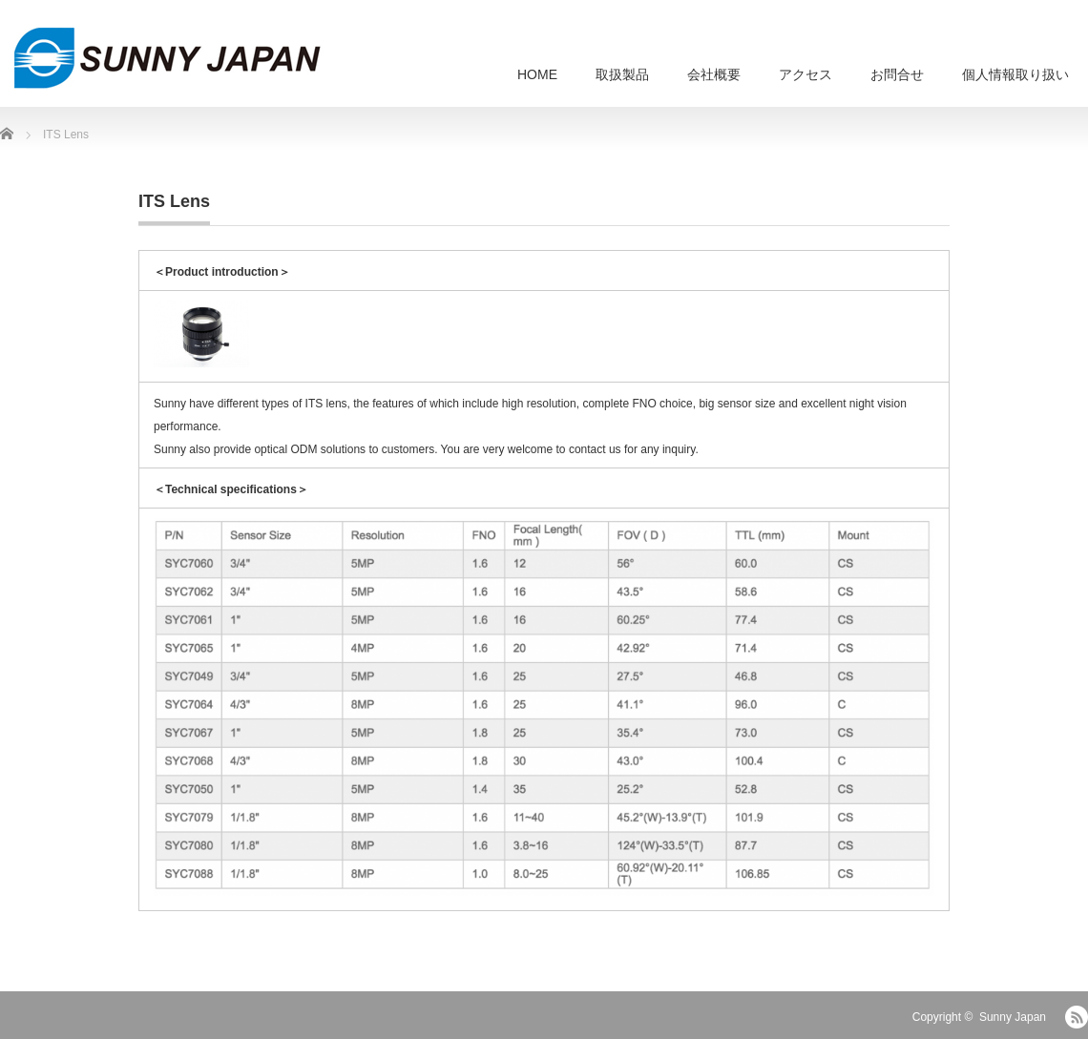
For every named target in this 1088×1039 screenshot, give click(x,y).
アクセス (805, 74)
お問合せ (897, 74)
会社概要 (714, 74)
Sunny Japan (1012, 1017)
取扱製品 (622, 74)
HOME (537, 74)
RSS (1076, 1017)
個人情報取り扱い (1015, 74)
